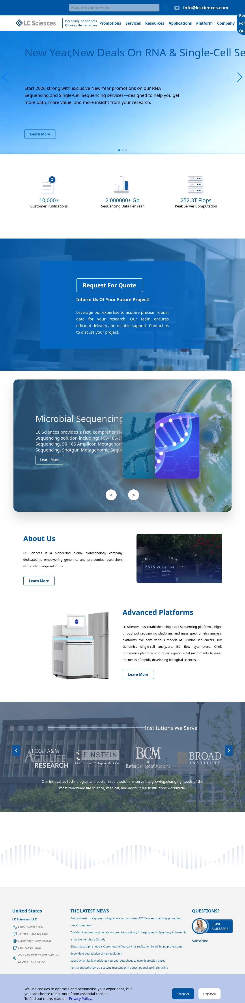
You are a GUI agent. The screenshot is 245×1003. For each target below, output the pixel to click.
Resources (154, 23)
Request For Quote (109, 285)
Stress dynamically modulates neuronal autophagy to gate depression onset (117, 960)
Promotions (110, 23)
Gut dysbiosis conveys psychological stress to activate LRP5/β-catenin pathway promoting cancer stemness (125, 921)
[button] (5, 77)
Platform (204, 23)
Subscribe (200, 940)
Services (133, 23)
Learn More (40, 134)
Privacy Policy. (80, 998)
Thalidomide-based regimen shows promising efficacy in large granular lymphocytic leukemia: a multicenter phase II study (128, 936)
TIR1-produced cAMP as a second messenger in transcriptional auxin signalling (119, 968)
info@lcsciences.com (205, 8)
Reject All (209, 994)
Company (226, 23)
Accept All (183, 994)
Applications (180, 23)
